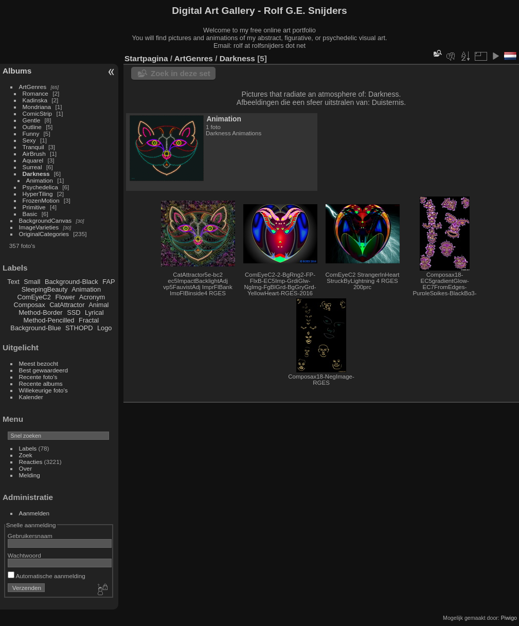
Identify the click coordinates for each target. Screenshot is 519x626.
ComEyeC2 (34, 297)
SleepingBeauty (45, 289)
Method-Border (40, 312)
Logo (104, 328)
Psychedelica (40, 187)
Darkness (36, 173)
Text (13, 281)
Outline (32, 126)
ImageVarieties (39, 227)
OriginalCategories (44, 233)
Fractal (89, 320)
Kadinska (35, 100)
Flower (65, 297)
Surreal (32, 167)
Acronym (92, 297)
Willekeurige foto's (43, 390)
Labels (28, 448)
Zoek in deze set (180, 73)
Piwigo (509, 618)
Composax (29, 305)
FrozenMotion (41, 200)
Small (32, 281)
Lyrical (94, 312)
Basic (30, 213)
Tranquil (33, 147)
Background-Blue (35, 328)
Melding (29, 475)
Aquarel (33, 160)
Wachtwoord (24, 555)
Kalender (31, 397)
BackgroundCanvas (45, 220)
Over (25, 468)
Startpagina (146, 58)
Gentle (32, 120)
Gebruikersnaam (30, 535)
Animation (39, 180)
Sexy (29, 140)
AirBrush (34, 153)
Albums (17, 70)
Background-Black (71, 281)
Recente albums (41, 383)
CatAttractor (66, 305)
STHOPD (79, 328)
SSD (73, 312)
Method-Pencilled (49, 320)
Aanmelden (34, 513)
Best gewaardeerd (43, 370)
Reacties (31, 461)
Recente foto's (38, 376)
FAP (108, 281)
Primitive (34, 207)
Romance (35, 93)
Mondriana (37, 106)
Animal (98, 305)
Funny (31, 133)
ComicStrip (37, 113)
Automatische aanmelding (46, 576)
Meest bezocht (39, 363)
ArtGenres (33, 86)
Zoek (25, 455)
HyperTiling (38, 193)
